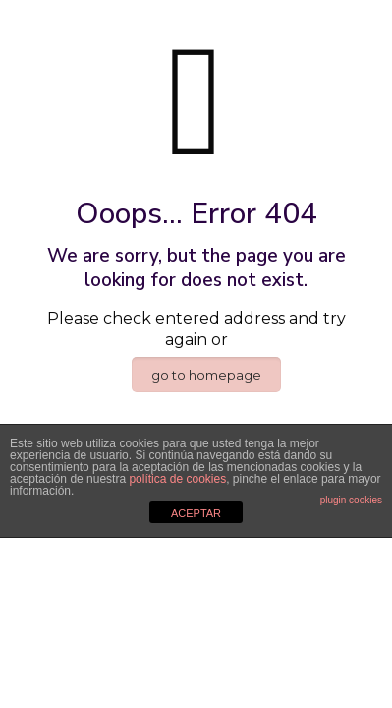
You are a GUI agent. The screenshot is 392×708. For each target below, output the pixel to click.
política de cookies (177, 479)
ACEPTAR (196, 513)
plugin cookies (351, 500)
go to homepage (206, 375)
